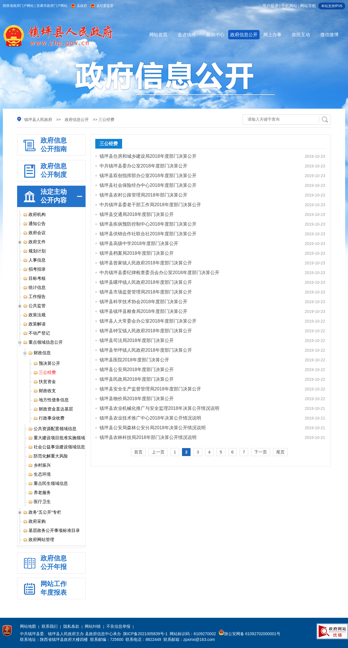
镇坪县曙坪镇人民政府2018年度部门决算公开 (146, 282)
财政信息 (39, 352)
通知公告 (34, 223)
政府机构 (34, 214)
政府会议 (34, 232)
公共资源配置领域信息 (52, 428)
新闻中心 (215, 34)
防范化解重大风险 (48, 456)
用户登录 (270, 5)
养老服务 (39, 492)
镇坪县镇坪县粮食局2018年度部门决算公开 (143, 311)
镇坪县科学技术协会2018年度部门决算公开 (143, 301)
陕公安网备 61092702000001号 (249, 633)
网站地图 (28, 626)
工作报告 (34, 296)
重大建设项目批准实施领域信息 (61, 437)
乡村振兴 (39, 465)
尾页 (280, 451)
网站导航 (308, 5)
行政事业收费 (48, 418)
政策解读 (34, 324)
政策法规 (34, 314)
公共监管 (34, 305)
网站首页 (158, 34)
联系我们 (50, 626)
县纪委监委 (105, 6)
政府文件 (34, 241)
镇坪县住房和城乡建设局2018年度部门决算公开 (148, 156)
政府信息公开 (244, 34)
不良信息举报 (118, 626)
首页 (138, 451)
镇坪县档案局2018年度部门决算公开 (137, 253)
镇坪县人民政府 (38, 119)
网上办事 (272, 34)
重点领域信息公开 (43, 342)
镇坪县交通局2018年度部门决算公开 (137, 214)
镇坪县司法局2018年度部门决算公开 (137, 340)
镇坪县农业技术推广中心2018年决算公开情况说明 (150, 418)
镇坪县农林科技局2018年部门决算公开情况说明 (148, 437)
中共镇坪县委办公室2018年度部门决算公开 (143, 165)
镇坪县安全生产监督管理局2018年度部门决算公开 (150, 388)
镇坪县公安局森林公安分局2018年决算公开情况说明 (153, 427)
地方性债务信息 (51, 399)
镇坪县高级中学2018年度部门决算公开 (139, 243)
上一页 (158, 451)
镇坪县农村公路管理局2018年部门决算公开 (143, 195)
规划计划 (34, 251)
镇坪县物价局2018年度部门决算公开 (137, 398)
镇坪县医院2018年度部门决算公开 (134, 359)
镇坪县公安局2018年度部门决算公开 (137, 369)
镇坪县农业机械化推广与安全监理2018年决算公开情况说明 (159, 408)
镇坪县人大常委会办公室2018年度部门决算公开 (148, 321)
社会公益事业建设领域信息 (56, 446)
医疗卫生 (39, 501)
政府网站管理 (38, 539)
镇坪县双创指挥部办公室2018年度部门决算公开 (148, 175)
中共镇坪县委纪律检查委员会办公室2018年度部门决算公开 (159, 272)
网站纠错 (93, 626)
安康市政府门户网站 (52, 6)
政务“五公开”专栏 (42, 512)
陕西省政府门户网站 (18, 6)
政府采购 (34, 521)
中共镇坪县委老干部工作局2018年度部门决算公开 (150, 204)
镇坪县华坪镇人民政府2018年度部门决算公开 (146, 350)
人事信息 (34, 260)
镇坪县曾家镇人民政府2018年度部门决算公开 (146, 262)
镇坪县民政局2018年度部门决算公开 (137, 379)
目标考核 (34, 278)
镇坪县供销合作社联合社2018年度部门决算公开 (148, 233)
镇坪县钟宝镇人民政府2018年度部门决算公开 (146, 330)
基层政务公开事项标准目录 (51, 530)
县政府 (82, 6)
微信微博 (329, 34)
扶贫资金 (44, 381)
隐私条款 (71, 626)
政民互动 (301, 34)
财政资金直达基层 (53, 409)
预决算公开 (46, 363)
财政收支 (44, 390)
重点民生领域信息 (48, 483)
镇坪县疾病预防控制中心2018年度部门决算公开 (148, 224)
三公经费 (44, 372)
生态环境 (39, 474)
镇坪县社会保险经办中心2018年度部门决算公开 (148, 185)
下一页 (260, 451)
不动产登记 (36, 333)
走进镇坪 (187, 34)
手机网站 (289, 5)
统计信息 (34, 287)
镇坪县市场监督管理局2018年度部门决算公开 (146, 291)
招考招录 (34, 269)
